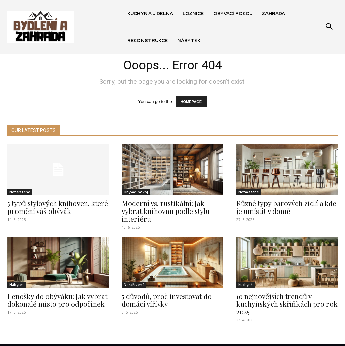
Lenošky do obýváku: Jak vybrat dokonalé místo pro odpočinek (54, 291)
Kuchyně (245, 276)
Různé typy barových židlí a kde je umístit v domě (286, 207)
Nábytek (16, 276)
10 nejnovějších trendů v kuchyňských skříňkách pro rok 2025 (283, 294)
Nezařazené (19, 192)
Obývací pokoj (136, 192)
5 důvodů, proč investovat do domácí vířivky (163, 291)
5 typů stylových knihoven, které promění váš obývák (54, 207)
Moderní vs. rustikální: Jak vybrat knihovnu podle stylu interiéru (171, 207)
